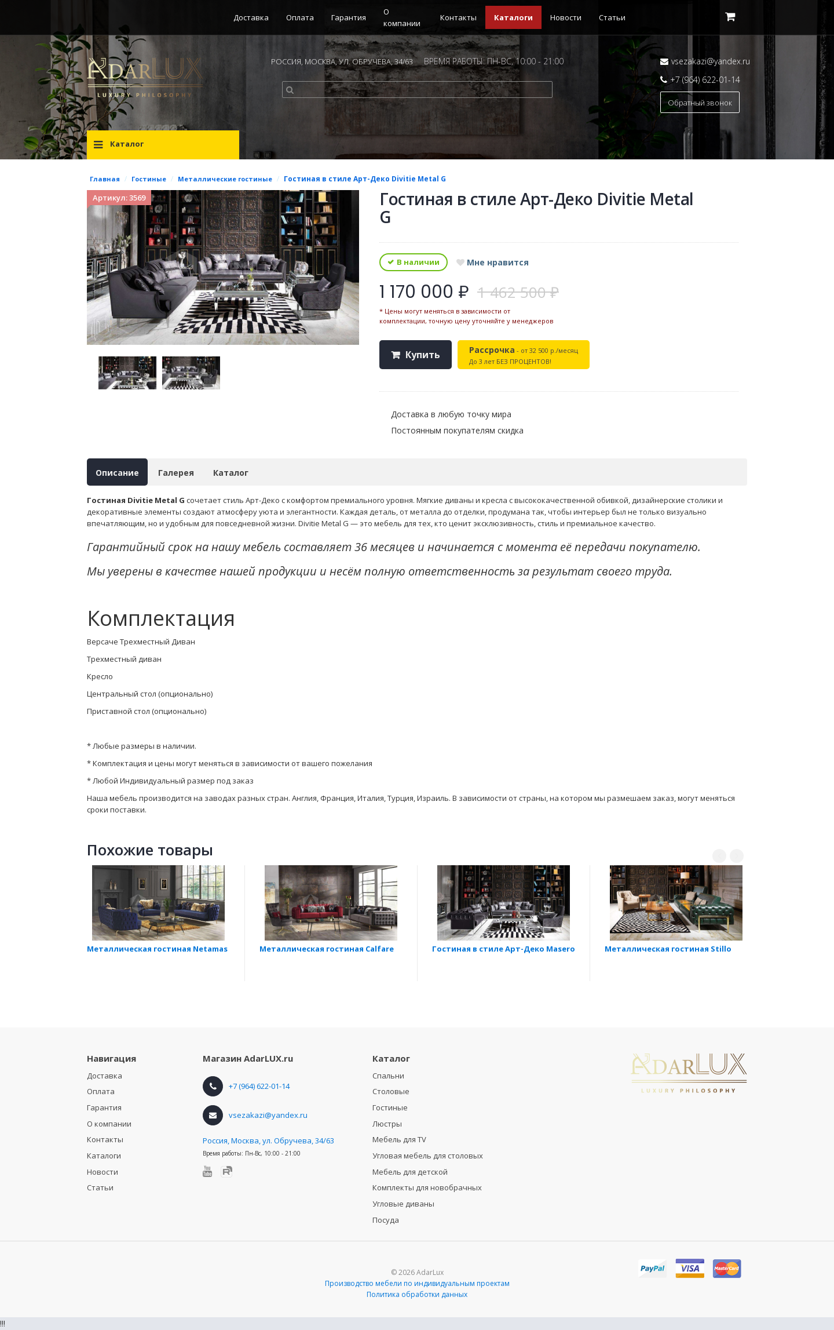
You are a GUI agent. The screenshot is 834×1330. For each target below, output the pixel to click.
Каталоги (513, 17)
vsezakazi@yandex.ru (710, 61)
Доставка (251, 17)
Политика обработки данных (417, 1294)
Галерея (176, 472)
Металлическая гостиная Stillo (668, 948)
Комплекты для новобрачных (427, 1187)
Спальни (388, 1075)
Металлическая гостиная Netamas (157, 948)
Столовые (390, 1091)
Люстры (387, 1123)
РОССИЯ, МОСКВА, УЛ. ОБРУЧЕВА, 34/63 (342, 61)
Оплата (300, 17)
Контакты (458, 17)
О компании (109, 1123)
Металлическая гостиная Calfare (326, 948)
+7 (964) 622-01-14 (705, 79)
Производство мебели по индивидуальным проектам (417, 1283)
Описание (117, 472)
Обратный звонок (700, 102)
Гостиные (390, 1107)
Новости (565, 17)
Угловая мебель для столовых (427, 1155)
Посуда (385, 1220)
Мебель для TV (399, 1139)
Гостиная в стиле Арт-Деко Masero (503, 948)
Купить (422, 354)
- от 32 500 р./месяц (523, 355)
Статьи (612, 17)
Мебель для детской (410, 1172)
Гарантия (348, 17)
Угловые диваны (403, 1203)
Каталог (230, 472)
